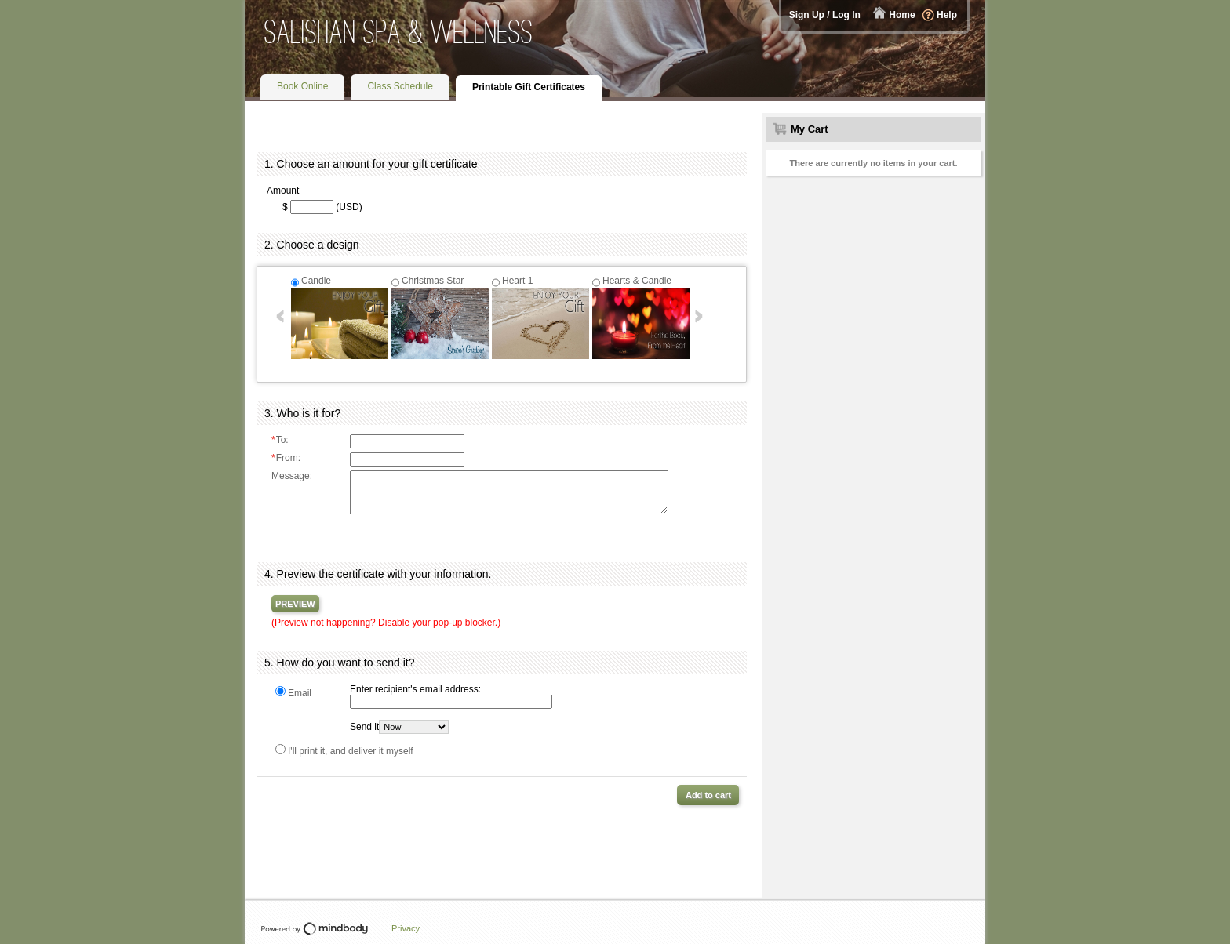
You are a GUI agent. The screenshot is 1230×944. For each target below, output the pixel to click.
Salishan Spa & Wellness (398, 32)
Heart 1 (517, 280)
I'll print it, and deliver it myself (350, 751)
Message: (291, 475)
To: (280, 439)
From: (285, 457)
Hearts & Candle (636, 280)
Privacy (405, 928)
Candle (316, 280)
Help (947, 14)
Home (902, 14)
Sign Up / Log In (825, 14)
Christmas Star (433, 280)
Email (299, 693)
